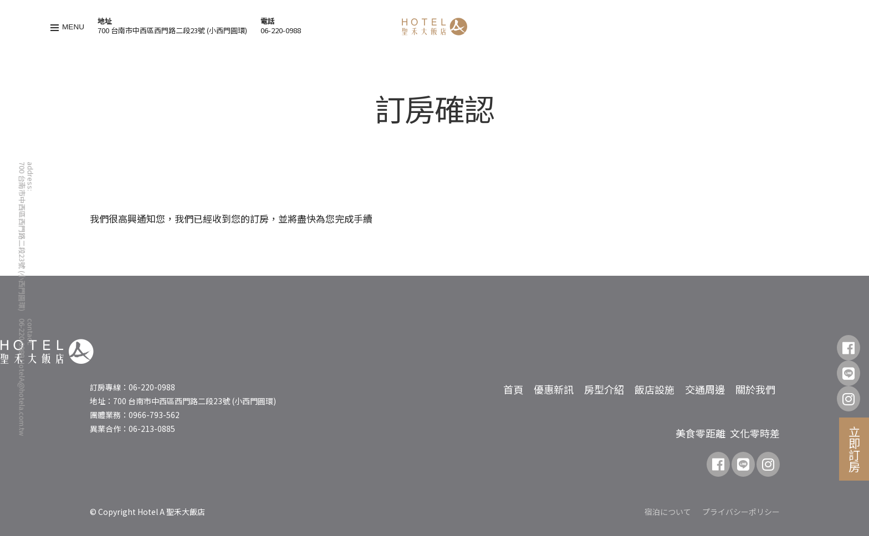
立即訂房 (854, 449)
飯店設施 (654, 389)
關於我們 (755, 389)
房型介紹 (604, 389)
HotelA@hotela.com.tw (22, 397)
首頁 (513, 389)
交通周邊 (705, 389)
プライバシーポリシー (741, 511)
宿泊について (668, 511)
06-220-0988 (280, 30)
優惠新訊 (554, 389)
